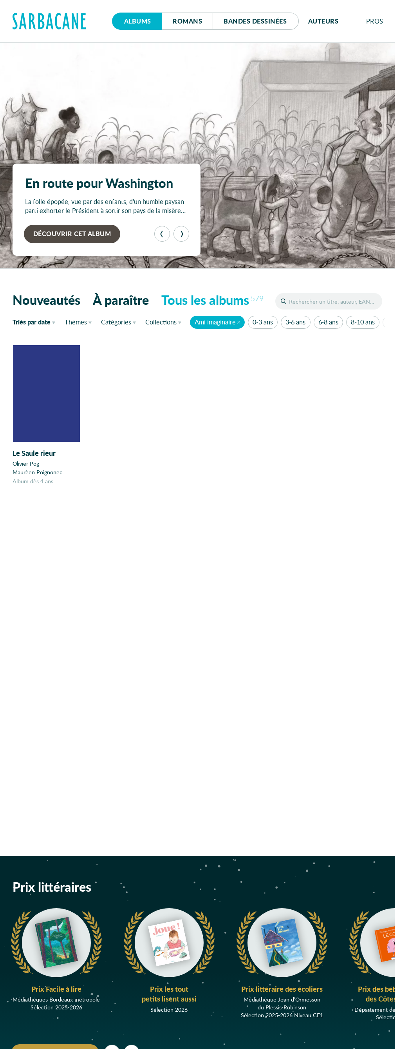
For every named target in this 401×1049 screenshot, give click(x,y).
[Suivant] (181, 234)
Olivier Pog (26, 464)
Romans (187, 20)
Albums (137, 20)
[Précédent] (162, 234)
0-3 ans (263, 321)
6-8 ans (328, 321)
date (35, 321)
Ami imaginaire (215, 321)
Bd (255, 20)
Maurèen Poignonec (37, 472)
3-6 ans (295, 321)
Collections (161, 321)
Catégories (116, 321)
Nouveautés (46, 300)
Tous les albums (212, 300)
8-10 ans (362, 321)
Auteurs (323, 20)
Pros (374, 20)
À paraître (121, 300)
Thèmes (76, 321)
